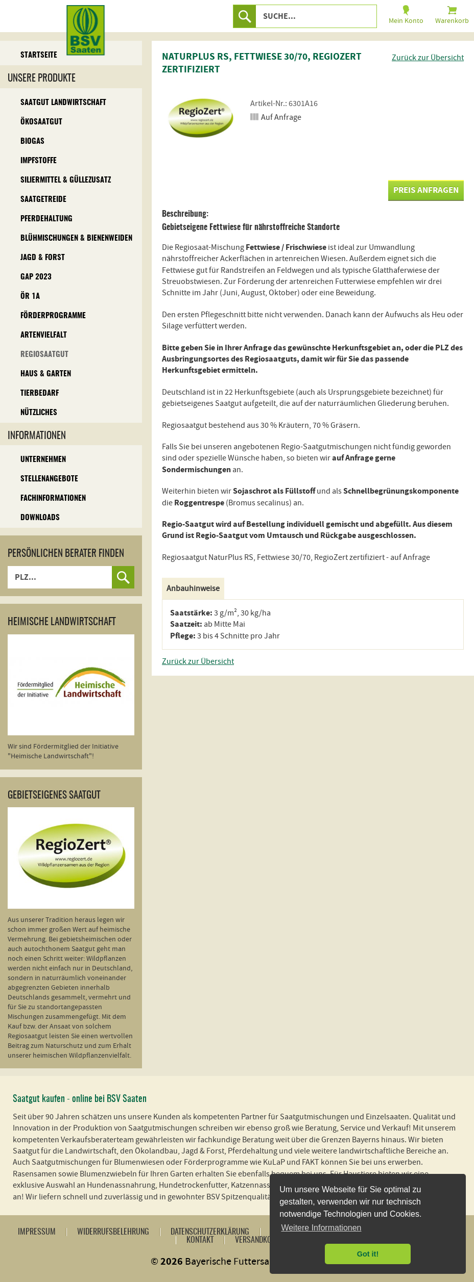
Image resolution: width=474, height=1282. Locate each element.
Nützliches (38, 413)
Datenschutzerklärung (210, 1232)
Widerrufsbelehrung (113, 1232)
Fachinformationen (53, 498)
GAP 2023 (36, 277)
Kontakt (200, 1240)
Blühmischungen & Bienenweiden (76, 238)
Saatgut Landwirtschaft (63, 103)
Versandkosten (261, 1240)
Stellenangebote (49, 479)
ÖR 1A (30, 296)
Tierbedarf (39, 393)
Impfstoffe (38, 161)
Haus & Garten (45, 374)
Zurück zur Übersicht (428, 58)
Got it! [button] (367, 1254)
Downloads (40, 518)
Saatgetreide (43, 199)
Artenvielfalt (43, 335)
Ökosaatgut (41, 122)
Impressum (37, 1232)
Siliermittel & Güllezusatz (65, 180)
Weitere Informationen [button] (321, 1227)
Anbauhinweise (193, 588)
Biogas (32, 141)
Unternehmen (43, 460)
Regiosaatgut (44, 354)
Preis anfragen (426, 190)
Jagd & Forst (42, 258)
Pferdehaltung (46, 219)
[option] (200, 120)
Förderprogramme (53, 316)
